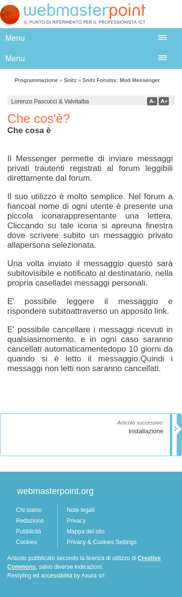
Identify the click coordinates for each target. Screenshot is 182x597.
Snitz (70, 80)
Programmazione (36, 80)
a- (152, 101)
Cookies (26, 542)
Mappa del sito (85, 531)
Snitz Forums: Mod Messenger (121, 80)
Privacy (75, 520)
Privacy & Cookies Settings (101, 542)
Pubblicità (28, 531)
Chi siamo (29, 510)
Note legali (80, 510)
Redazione (30, 520)
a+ (164, 101)
